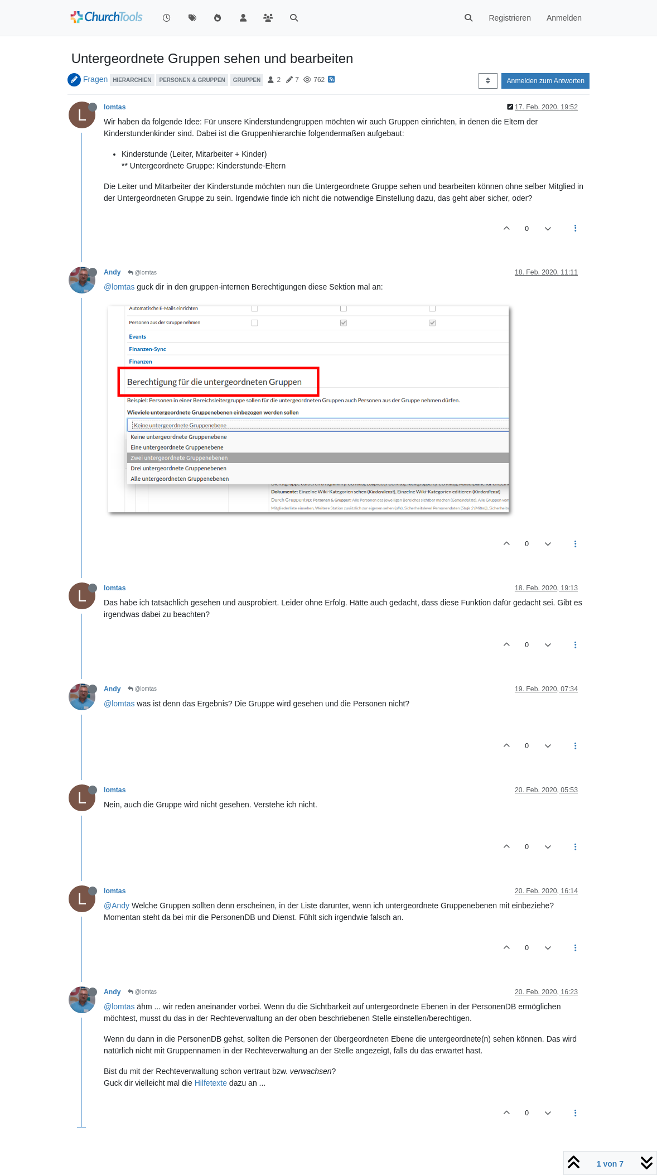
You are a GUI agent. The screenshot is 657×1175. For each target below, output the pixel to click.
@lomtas (142, 272)
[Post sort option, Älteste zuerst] (488, 81)
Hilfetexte (211, 1082)
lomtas (114, 107)
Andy (112, 272)
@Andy (116, 905)
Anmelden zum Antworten (545, 81)
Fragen (95, 79)
